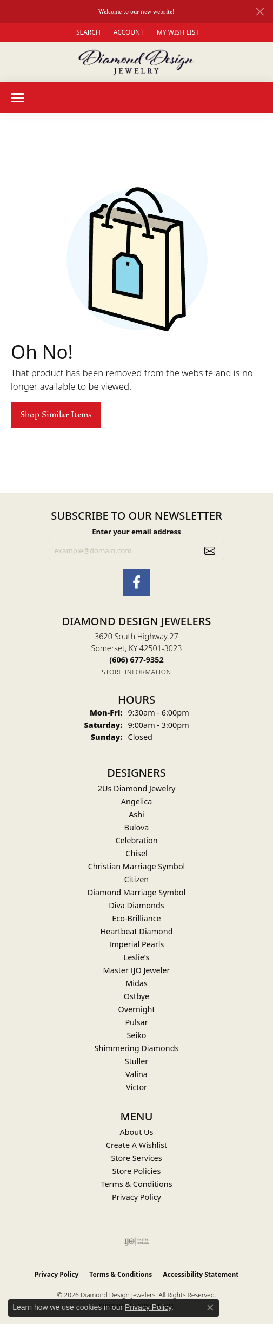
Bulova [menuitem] (136, 827)
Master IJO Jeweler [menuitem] (136, 970)
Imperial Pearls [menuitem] (136, 944)
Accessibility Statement (200, 1274)
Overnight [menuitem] (136, 1009)
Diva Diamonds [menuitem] (136, 905)
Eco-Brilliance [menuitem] (136, 918)
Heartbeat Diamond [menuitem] (136, 931)
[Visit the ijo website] (136, 1242)
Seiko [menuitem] (136, 1035)
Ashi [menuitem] (136, 814)
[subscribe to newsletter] (210, 550)
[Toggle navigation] (17, 97)
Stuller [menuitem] (136, 1061)
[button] (87, 32)
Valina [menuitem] (136, 1074)
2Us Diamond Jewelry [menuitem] (137, 788)
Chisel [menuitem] (136, 853)
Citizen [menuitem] (136, 879)
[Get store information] (136, 672)
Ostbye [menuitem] (136, 996)
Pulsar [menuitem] (136, 1022)
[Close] (260, 11)
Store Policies (136, 1171)
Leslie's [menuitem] (137, 957)
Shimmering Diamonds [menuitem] (137, 1048)
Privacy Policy (136, 1197)
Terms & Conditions (136, 1184)
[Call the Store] (136, 659)
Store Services (136, 1158)
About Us (137, 1132)
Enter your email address (136, 531)
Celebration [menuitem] (136, 840)
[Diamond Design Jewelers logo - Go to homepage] (136, 61)
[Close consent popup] (210, 1307)
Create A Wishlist (136, 1145)
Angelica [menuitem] (136, 801)
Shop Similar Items (56, 414)
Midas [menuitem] (136, 983)
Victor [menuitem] (136, 1087)
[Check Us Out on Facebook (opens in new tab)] (136, 582)
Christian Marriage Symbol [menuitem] (136, 866)
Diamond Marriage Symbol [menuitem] (136, 892)
